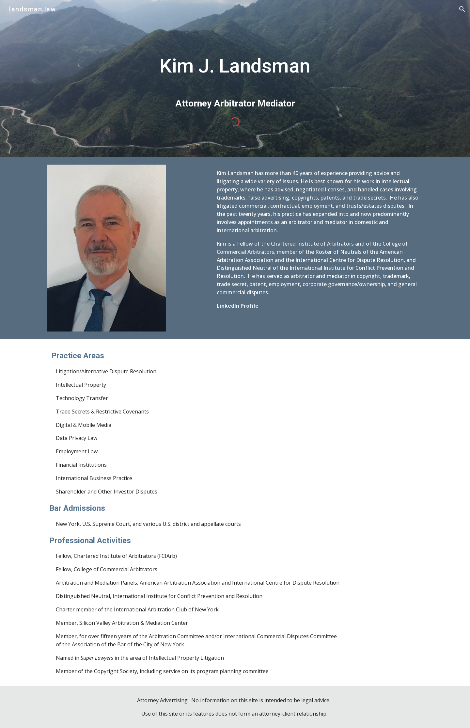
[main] (235, 71)
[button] (462, 9)
